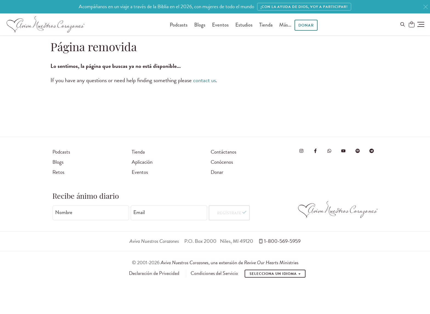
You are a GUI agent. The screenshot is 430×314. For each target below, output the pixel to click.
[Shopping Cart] (412, 24)
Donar (305, 25)
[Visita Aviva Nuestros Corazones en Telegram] (372, 151)
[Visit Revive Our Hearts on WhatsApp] (329, 151)
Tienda (266, 24)
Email (139, 212)
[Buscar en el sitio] (402, 24)
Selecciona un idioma (275, 273)
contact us (204, 80)
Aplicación (142, 162)
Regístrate (229, 213)
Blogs (199, 24)
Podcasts (179, 24)
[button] (420, 24)
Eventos (220, 24)
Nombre (63, 212)
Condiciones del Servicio (214, 273)
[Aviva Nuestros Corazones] (45, 24)
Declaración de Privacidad (154, 273)
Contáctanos (223, 152)
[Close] (425, 7)
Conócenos (222, 162)
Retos (58, 172)
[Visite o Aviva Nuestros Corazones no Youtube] (343, 151)
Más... (285, 24)
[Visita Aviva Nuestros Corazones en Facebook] (315, 151)
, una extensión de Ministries (229, 262)
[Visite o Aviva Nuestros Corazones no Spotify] (358, 151)
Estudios (244, 24)
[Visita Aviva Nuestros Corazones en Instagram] (301, 151)
